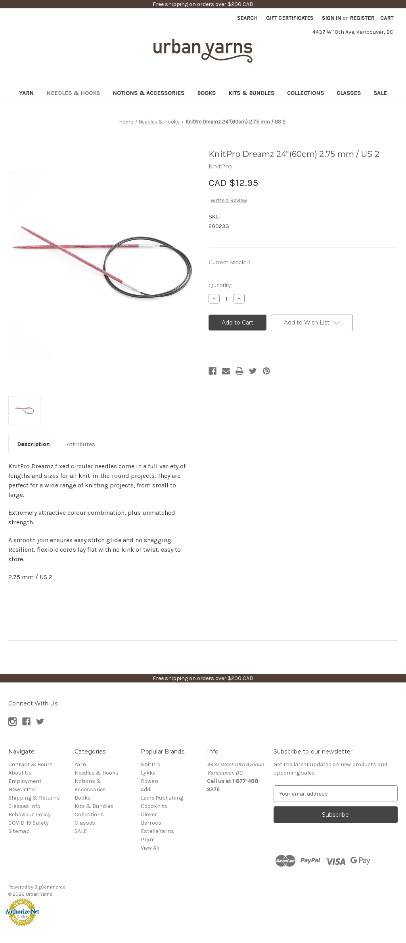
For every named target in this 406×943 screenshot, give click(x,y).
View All (150, 847)
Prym (148, 839)
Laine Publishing (162, 797)
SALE (380, 93)
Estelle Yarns (157, 831)
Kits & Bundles (251, 93)
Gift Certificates (289, 18)
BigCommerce (49, 887)
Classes (349, 93)
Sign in (331, 18)
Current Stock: (230, 262)
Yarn (26, 93)
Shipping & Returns (34, 797)
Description (33, 444)
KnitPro (151, 764)
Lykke (148, 772)
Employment (25, 781)
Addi (146, 789)
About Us (20, 772)
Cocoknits (154, 806)
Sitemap (19, 831)
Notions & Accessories (148, 93)
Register (362, 18)
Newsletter (22, 789)
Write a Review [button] (229, 200)
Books (206, 93)
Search (247, 18)
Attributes (81, 444)
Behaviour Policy (29, 814)
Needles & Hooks (73, 93)
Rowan (149, 781)
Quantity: (220, 285)
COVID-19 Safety (28, 822)
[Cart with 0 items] (387, 18)
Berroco (151, 822)
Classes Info (24, 806)
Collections (305, 93)
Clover (149, 814)
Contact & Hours (30, 764)
